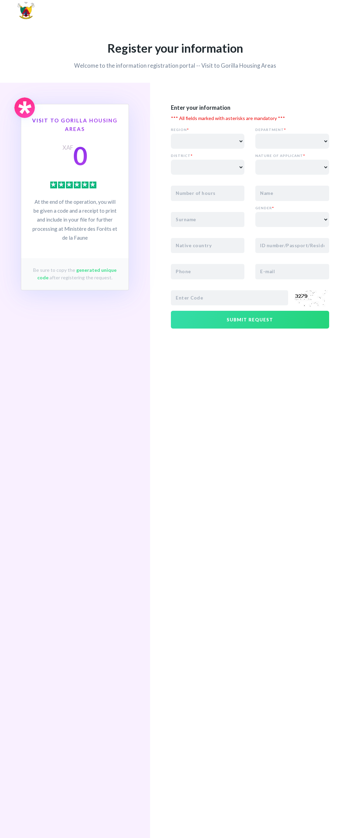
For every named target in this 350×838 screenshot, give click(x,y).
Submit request (250, 319)
